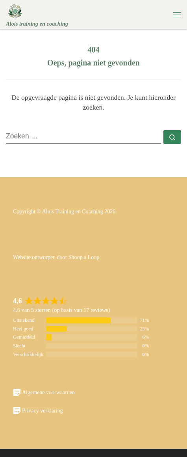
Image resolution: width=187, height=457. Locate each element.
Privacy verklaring (38, 410)
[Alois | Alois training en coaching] (15, 10)
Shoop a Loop (84, 257)
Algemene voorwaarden (44, 392)
